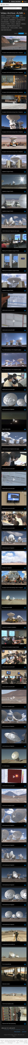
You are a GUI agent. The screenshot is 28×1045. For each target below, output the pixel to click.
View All (3, 15)
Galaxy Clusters (5, 23)
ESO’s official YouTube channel (10, 317)
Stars (20, 27)
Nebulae (18, 23)
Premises (3, 25)
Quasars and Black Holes (13, 25)
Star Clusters (14, 27)
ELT (2, 19)
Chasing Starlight (5, 17)
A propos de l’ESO (10, 15)
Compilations (15, 17)
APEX (21, 15)
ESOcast (6, 19)
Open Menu (5, 4)
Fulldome (12, 21)
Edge (5, 366)
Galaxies (18, 21)
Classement (21, 33)
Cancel (12, 405)
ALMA (17, 15)
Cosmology (22, 17)
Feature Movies (5, 21)
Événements (12, 19)
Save (5, 405)
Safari (5, 369)
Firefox (5, 367)
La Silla (13, 23)
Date (26, 33)
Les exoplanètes (21, 19)
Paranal (24, 23)
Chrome (6, 365)
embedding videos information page (8, 325)
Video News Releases (6, 30)
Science (13, 1)
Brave (5, 363)
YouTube (3, 315)
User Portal (18, 1)
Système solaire (5, 27)
